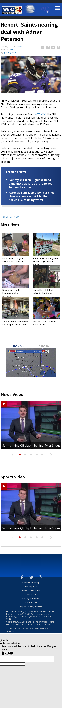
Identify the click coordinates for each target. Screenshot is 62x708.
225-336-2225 (26, 614)
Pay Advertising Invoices (31, 606)
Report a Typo (10, 216)
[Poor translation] (9, 653)
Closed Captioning (31, 582)
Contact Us (31, 594)
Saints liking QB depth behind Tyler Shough (43, 291)
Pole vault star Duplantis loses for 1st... (45, 323)
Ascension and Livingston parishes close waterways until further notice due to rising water (31, 196)
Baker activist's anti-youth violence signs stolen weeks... (45, 261)
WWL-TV (40, 114)
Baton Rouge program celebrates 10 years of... (14, 260)
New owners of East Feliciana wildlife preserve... (12, 292)
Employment (31, 586)
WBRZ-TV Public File (31, 590)
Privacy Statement (31, 598)
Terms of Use (31, 602)
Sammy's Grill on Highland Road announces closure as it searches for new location (30, 183)
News (19, 46)
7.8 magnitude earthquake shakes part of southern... (15, 323)
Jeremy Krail (10, 52)
